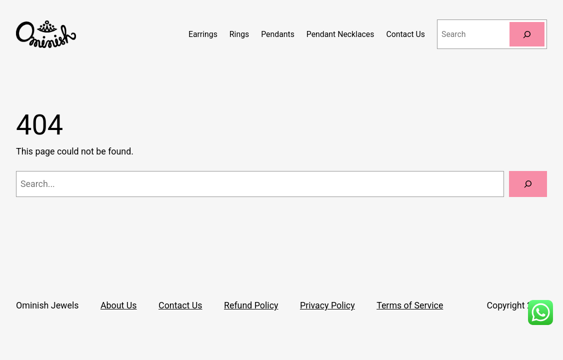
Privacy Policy (327, 305)
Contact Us (180, 305)
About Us (118, 305)
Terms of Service (409, 305)
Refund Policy (251, 305)
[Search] (527, 34)
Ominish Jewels (47, 305)
